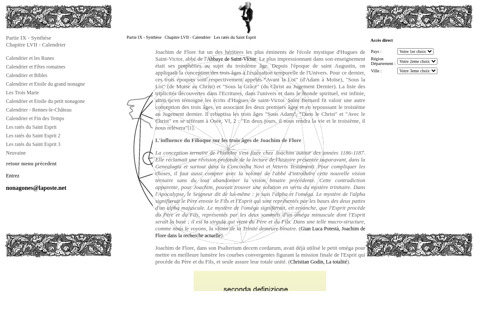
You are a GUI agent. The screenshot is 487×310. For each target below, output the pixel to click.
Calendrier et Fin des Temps (35, 118)
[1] (191, 128)
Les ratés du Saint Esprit (31, 127)
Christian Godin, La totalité (318, 262)
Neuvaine (16, 153)
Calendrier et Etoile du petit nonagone (45, 101)
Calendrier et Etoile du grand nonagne (45, 84)
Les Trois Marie (22, 93)
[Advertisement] (48, 277)
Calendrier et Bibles (26, 75)
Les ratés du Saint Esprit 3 (33, 144)
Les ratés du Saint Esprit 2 (33, 136)
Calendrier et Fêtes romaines (36, 67)
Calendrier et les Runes (30, 58)
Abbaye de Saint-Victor (231, 59)
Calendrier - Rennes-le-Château (39, 110)
